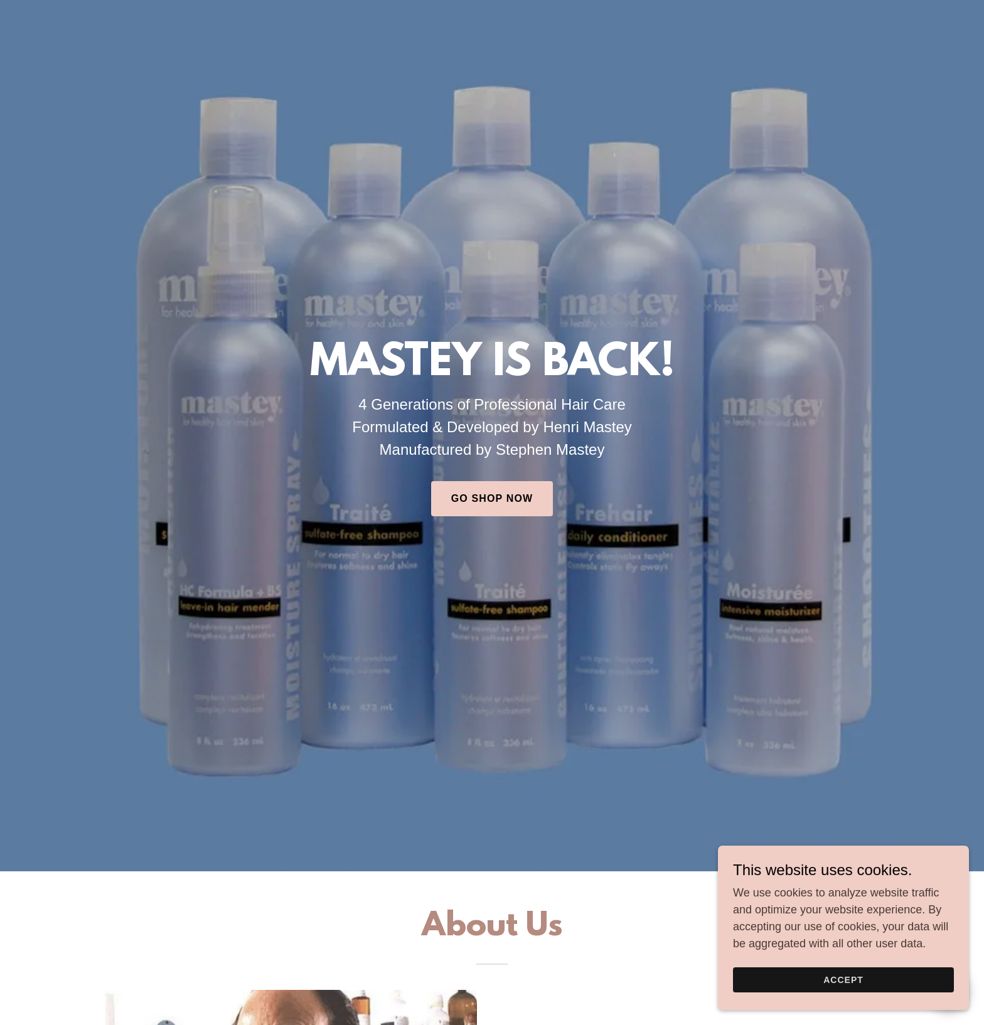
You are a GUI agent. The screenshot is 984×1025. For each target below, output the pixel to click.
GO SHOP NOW (492, 498)
